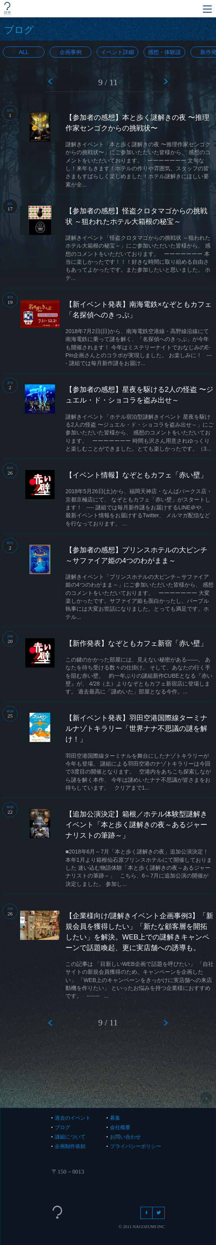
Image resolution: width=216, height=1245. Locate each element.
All (24, 52)
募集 (115, 1118)
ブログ (62, 1127)
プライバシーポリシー (135, 1146)
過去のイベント (73, 1118)
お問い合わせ (125, 1137)
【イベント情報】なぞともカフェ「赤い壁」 (136, 475)
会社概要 (120, 1127)
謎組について (70, 1137)
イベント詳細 (117, 52)
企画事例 (71, 52)
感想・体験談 (164, 52)
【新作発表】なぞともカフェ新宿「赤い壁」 (136, 643)
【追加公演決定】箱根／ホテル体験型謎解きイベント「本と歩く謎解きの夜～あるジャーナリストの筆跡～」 (136, 824)
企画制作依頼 (70, 1146)
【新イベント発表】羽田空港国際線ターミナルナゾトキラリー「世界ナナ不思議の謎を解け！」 (136, 728)
